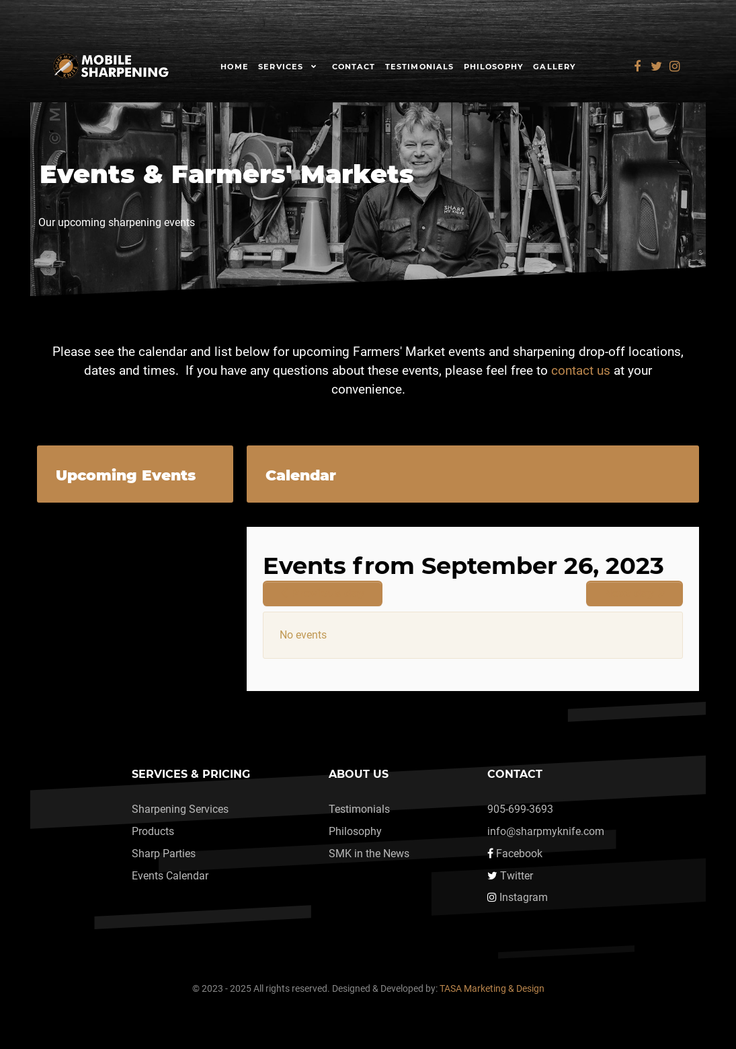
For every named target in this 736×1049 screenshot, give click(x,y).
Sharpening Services (180, 809)
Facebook (519, 853)
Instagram (523, 897)
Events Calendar (170, 875)
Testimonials (359, 809)
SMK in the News (369, 853)
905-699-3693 (520, 809)
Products (153, 831)
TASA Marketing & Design (492, 988)
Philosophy (355, 831)
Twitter (516, 875)
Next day (634, 593)
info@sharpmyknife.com (545, 831)
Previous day (322, 593)
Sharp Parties (164, 853)
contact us (580, 370)
